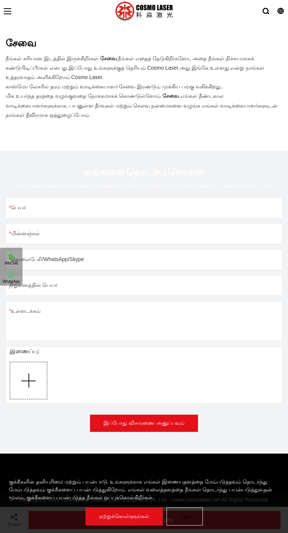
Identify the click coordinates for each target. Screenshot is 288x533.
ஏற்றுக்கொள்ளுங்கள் (124, 516)
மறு (184, 516)
